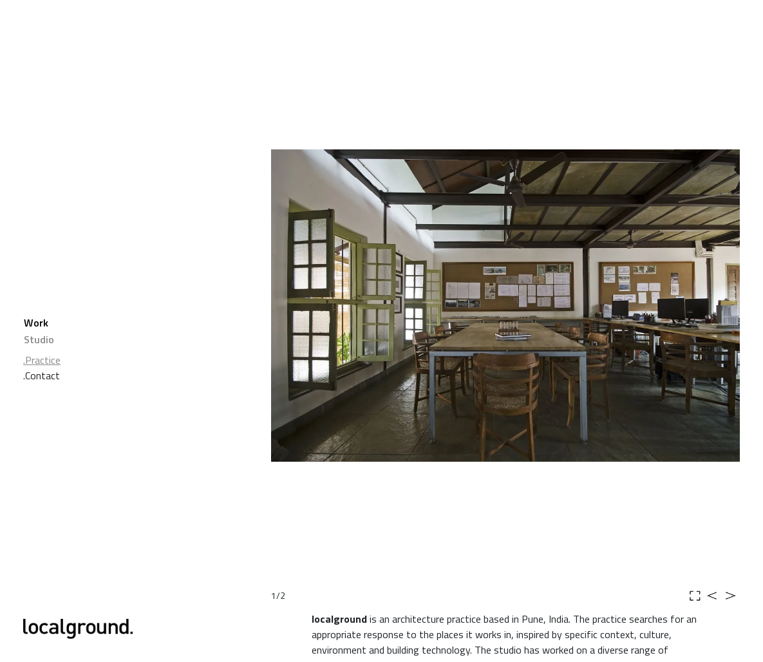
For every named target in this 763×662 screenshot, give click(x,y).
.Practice (42, 360)
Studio (39, 339)
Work (36, 322)
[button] (341, 305)
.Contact (41, 375)
